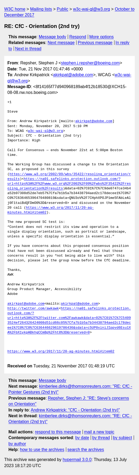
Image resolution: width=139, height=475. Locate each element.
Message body (52, 37)
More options (101, 37)
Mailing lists (41, 9)
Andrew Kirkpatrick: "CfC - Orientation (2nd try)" (75, 410)
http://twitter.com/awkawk (33, 308)
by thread (101, 437)
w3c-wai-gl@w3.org (91, 9)
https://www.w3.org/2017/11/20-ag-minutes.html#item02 (60, 351)
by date (82, 437)
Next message (61, 42)
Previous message (95, 42)
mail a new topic (99, 432)
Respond (77, 37)
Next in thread (28, 48)
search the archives (86, 449)
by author (17, 444)
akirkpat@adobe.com (73, 75)
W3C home (14, 9)
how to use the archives (42, 449)
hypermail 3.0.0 (77, 459)
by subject (122, 437)
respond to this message (58, 432)
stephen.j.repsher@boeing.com (90, 63)
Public (62, 9)
